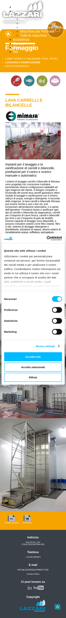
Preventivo (27, 521)
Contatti (19, 43)
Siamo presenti (24, 48)
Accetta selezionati (33, 366)
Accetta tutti (33, 356)
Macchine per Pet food (37, 31)
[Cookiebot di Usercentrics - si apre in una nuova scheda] (47, 238)
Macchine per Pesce (35, 19)
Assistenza (21, 39)
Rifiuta (33, 377)
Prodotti (19, 11)
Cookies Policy (33, 574)
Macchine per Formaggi (38, 23)
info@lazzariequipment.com (33, 570)
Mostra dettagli (45, 346)
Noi (15, 52)
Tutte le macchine (33, 35)
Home (17, 7)
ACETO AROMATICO (17, 66)
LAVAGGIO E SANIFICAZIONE (22, 62)
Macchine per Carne (35, 15)
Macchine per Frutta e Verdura (43, 27)
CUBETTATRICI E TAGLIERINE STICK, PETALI (31, 58)
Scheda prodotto (11, 521)
